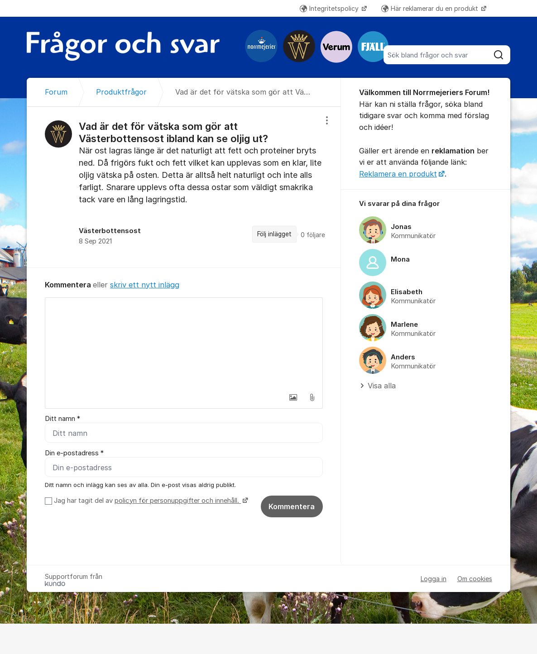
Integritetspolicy (330, 8)
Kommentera (291, 506)
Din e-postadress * (74, 453)
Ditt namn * (62, 419)
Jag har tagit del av (149, 500)
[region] (184, 187)
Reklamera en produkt (398, 173)
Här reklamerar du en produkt (430, 8)
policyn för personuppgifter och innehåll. (178, 500)
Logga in (433, 578)
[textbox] (183, 343)
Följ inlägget (274, 234)
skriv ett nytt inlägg (144, 284)
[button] (293, 397)
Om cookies (474, 578)
